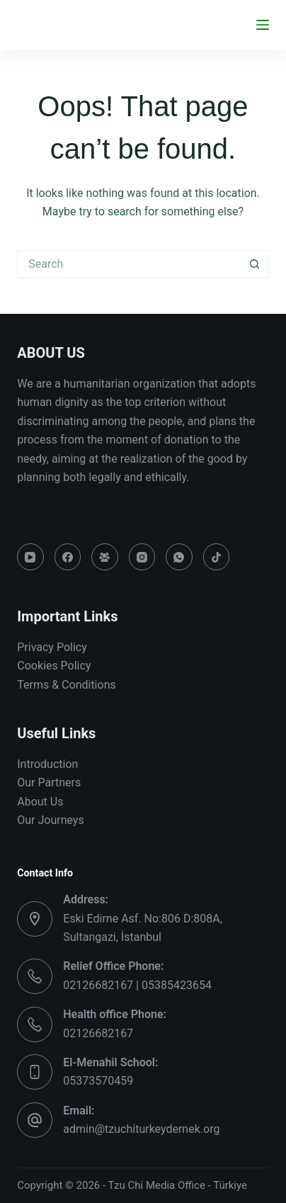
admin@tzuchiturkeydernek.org (141, 1129)
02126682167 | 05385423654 (137, 985)
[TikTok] (216, 556)
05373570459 (98, 1081)
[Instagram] (142, 556)
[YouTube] (30, 556)
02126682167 (98, 1033)
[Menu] (262, 24)
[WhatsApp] (179, 556)
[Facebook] (68, 556)
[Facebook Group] (104, 556)
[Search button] (255, 264)
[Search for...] (129, 264)
